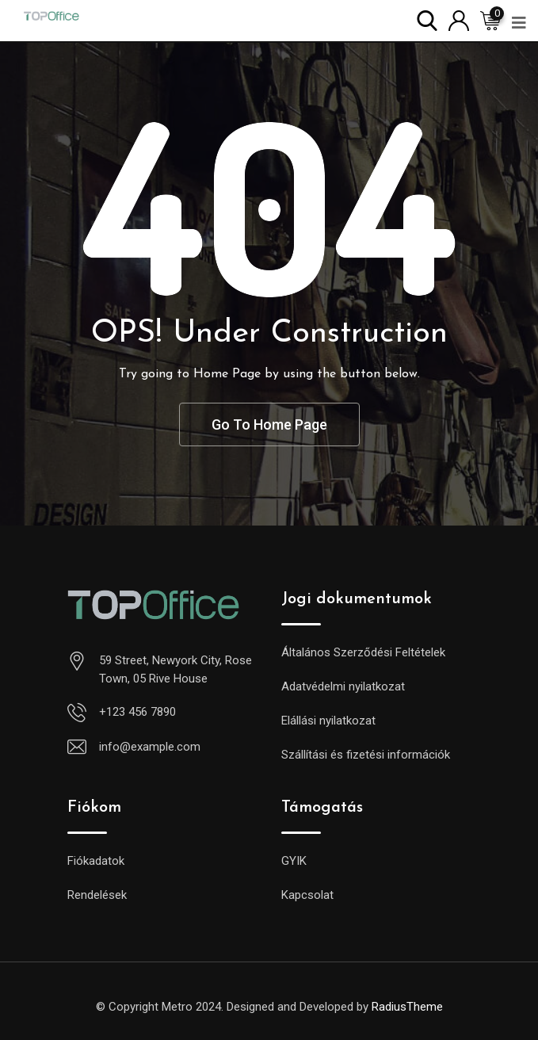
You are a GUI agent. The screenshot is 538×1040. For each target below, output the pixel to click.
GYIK (294, 861)
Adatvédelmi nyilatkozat (343, 686)
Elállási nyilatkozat (328, 720)
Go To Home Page (269, 424)
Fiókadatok (95, 861)
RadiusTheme (407, 1007)
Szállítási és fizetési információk (365, 755)
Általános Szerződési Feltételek (363, 652)
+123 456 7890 (137, 712)
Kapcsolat (307, 895)
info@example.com (149, 747)
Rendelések (97, 895)
